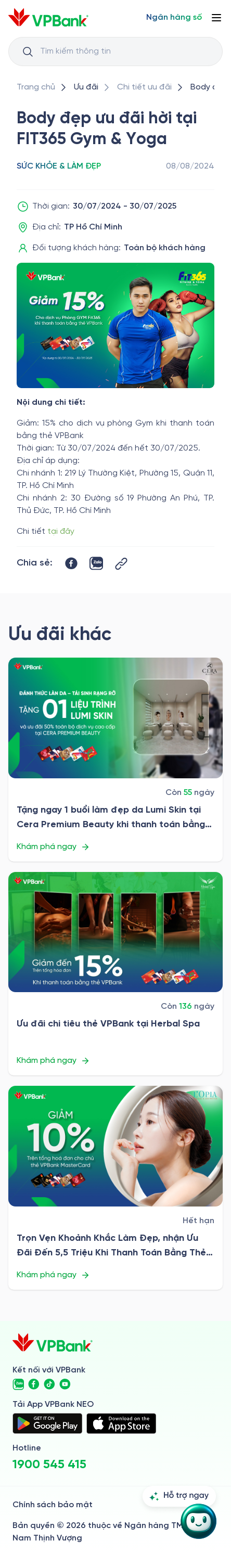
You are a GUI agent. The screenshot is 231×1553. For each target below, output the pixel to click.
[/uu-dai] (86, 87)
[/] (48, 17)
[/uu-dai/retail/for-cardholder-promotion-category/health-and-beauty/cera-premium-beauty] (115, 718)
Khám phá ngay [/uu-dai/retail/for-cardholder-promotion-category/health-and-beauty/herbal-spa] (53, 1061)
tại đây (60, 531)
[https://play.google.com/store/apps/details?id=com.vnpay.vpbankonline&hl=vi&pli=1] (47, 1423)
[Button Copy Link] (121, 563)
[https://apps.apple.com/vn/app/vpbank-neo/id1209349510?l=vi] (121, 1423)
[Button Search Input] (27, 51)
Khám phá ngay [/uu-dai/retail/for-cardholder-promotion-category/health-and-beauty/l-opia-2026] (53, 1275)
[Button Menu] (216, 17)
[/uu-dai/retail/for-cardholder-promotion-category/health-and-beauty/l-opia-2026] (115, 1146)
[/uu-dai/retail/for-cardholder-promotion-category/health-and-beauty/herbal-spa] (115, 932)
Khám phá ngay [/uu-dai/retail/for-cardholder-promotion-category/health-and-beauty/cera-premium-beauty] (53, 847)
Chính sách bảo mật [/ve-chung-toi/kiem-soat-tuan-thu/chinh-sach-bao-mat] (52, 1504)
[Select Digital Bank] (174, 17)
